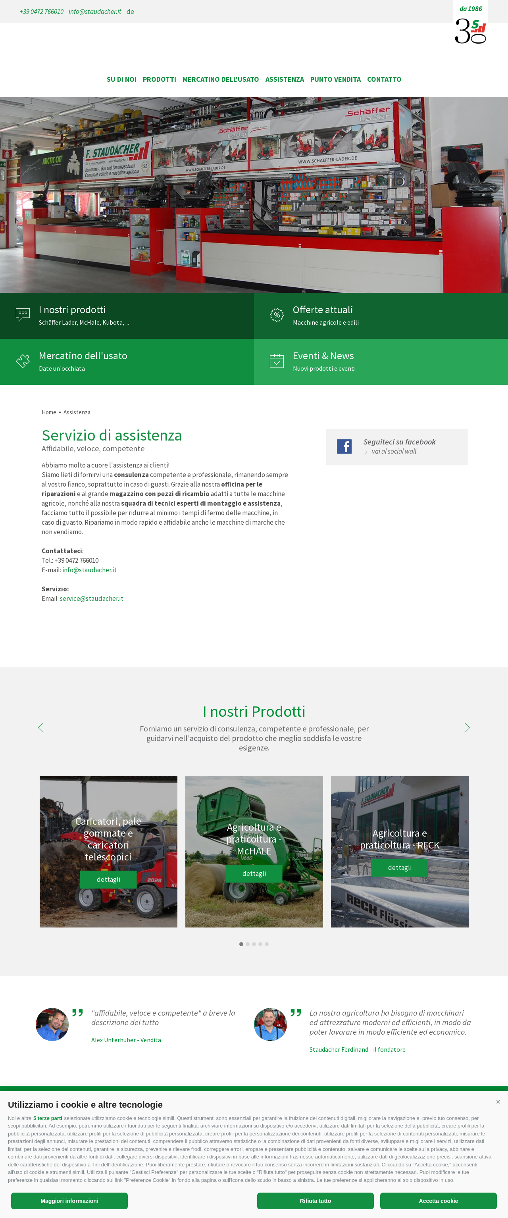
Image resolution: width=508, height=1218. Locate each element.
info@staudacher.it (95, 11)
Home (49, 412)
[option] (254, 195)
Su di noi (122, 79)
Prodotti (159, 79)
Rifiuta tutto (315, 1201)
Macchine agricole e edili (326, 322)
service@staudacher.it (91, 598)
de (130, 11)
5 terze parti (47, 1118)
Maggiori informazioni (69, 1201)
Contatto (384, 79)
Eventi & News (323, 355)
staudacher (254, 55)
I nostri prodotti (72, 309)
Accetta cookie (438, 1201)
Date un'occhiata (62, 368)
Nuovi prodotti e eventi (324, 368)
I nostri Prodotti (254, 711)
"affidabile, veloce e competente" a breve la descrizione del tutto (163, 1017)
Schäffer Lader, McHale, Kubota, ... (84, 322)
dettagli (108, 879)
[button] (498, 1102)
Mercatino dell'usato (221, 79)
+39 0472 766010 (42, 11)
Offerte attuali (323, 309)
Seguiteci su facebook (400, 441)
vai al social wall (394, 451)
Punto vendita (335, 79)
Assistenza (285, 79)
